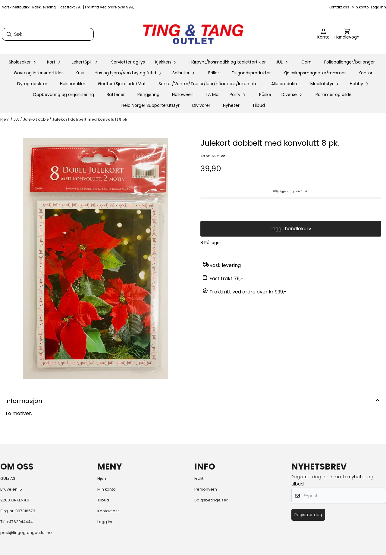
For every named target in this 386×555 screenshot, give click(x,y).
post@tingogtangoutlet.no (26, 532)
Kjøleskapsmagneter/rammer (315, 73)
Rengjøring (148, 94)
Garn (306, 62)
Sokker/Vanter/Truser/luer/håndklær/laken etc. (208, 84)
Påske (265, 94)
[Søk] (48, 34)
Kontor (365, 73)
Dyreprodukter (32, 84)
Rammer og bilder (334, 94)
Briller (213, 73)
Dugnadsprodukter (251, 73)
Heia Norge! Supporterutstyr (150, 105)
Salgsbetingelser (211, 500)
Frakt (198, 478)
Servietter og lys (128, 62)
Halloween (182, 94)
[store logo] (193, 34)
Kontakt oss (339, 7)
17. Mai (212, 94)
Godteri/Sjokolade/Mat (122, 84)
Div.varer (201, 105)
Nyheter (231, 105)
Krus (80, 73)
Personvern (205, 489)
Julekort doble (36, 119)
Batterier (116, 94)
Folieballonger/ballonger (349, 62)
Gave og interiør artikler (38, 73)
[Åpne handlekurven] (347, 34)
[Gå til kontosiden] (323, 34)
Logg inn (378, 7)
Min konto (360, 7)
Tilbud (258, 105)
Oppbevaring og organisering (63, 94)
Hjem (5, 119)
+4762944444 (19, 521)
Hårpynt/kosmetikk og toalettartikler (228, 62)
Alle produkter (285, 84)
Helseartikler (72, 84)
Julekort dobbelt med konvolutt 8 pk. (90, 119)
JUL (16, 119)
